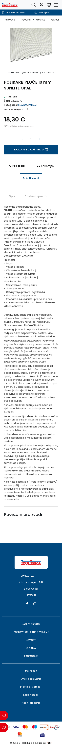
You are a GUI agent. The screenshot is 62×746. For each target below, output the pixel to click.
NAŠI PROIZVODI (31, 624)
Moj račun (31, 671)
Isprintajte (45, 166)
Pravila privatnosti (31, 687)
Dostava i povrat (36, 196)
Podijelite (16, 166)
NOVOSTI (31, 640)
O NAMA (31, 648)
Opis (12, 196)
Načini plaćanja (31, 703)
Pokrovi (55, 19)
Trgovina (26, 19)
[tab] (12, 196)
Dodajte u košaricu (31, 149)
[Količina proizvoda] (31, 139)
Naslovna (10, 19)
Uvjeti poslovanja (31, 679)
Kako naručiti (31, 695)
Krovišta (40, 19)
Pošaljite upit (31, 178)
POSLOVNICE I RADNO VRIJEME (31, 632)
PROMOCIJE (31, 656)
